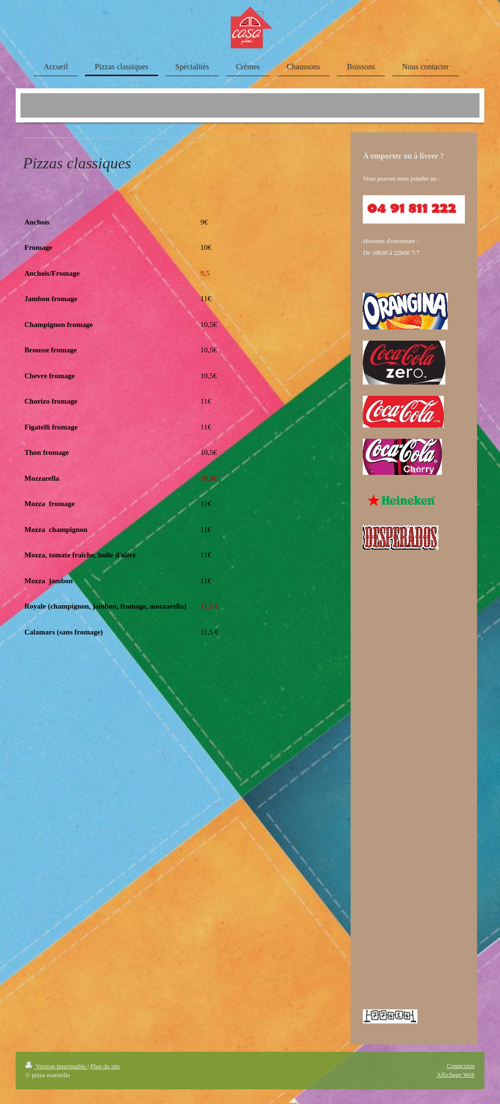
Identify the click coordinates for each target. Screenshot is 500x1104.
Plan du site (105, 1066)
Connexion (461, 1065)
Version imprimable (56, 1066)
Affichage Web (456, 1074)
